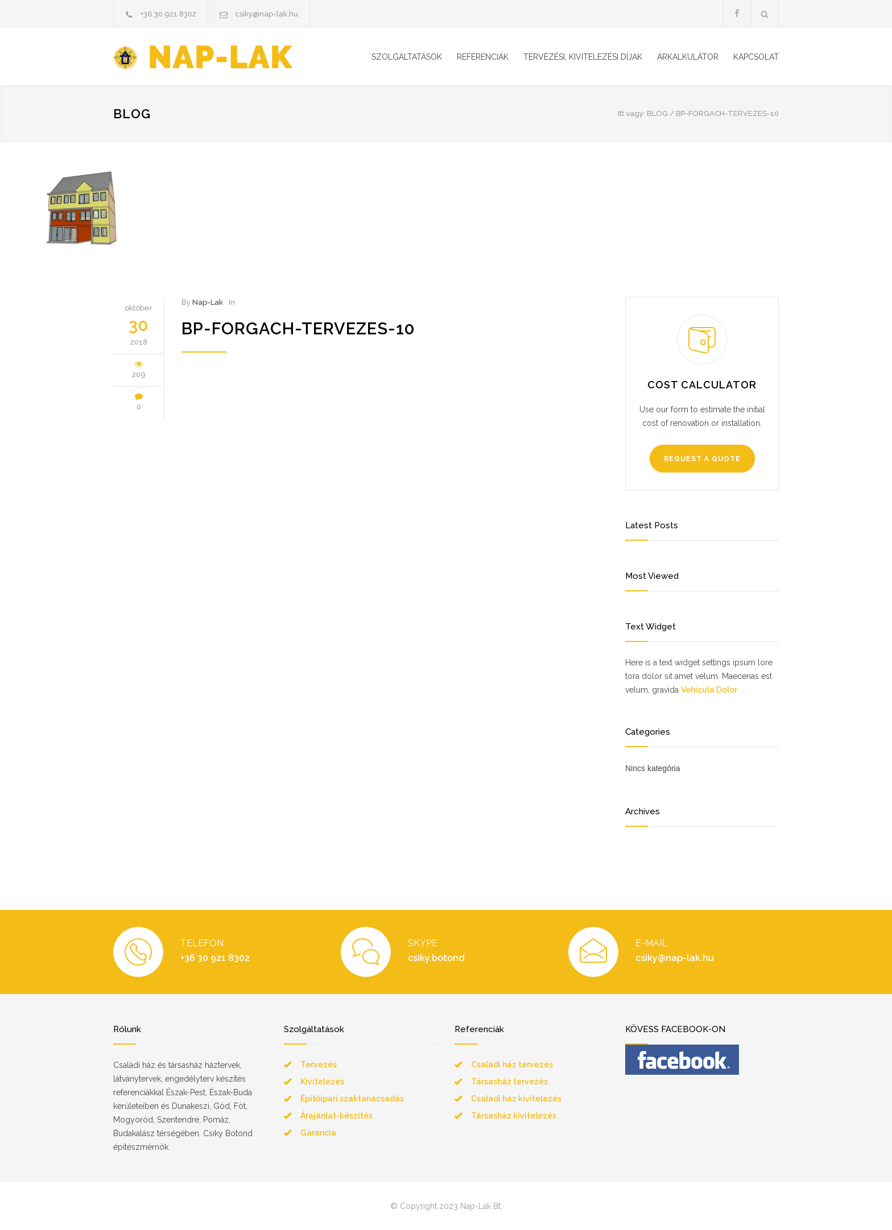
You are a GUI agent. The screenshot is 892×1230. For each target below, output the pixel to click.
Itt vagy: (631, 113)
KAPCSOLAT (756, 56)
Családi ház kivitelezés (516, 1098)
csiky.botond (436, 957)
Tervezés (318, 1064)
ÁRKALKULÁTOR (687, 56)
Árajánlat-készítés (336, 1115)
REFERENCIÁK (483, 56)
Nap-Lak (207, 302)
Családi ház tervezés (512, 1064)
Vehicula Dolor (709, 689)
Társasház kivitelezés (513, 1115)
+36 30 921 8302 (168, 14)
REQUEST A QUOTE (702, 459)
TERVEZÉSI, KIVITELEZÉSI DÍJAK (582, 56)
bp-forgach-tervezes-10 (298, 328)
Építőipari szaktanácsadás (352, 1098)
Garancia (318, 1132)
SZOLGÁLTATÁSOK (406, 56)
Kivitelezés (322, 1081)
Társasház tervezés (509, 1081)
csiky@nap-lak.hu (266, 14)
